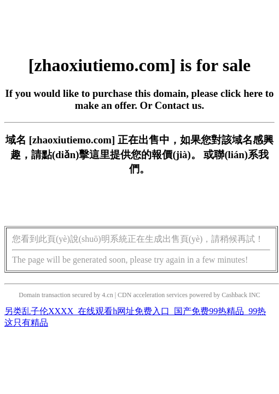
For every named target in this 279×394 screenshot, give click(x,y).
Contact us (178, 105)
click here (241, 93)
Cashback (234, 295)
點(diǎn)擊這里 (76, 154)
